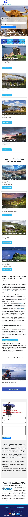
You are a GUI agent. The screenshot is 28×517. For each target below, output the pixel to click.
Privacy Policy (7, 511)
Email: (3, 420)
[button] (8, 393)
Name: (3, 415)
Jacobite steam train (9, 290)
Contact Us (13, 511)
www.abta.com (23, 500)
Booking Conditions (19, 511)
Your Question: (5, 425)
